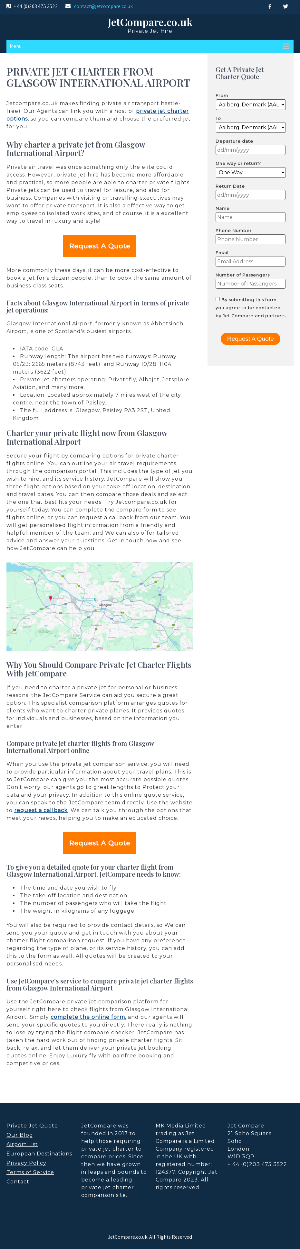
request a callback (41, 810)
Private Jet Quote (32, 1126)
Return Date (230, 186)
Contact (17, 1182)
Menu (16, 46)
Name (223, 208)
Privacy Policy (26, 1163)
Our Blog (19, 1135)
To (218, 118)
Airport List (22, 1144)
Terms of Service (30, 1172)
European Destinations (39, 1154)
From (222, 95)
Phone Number (234, 230)
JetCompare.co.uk (150, 22)
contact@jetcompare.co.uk (103, 6)
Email (222, 252)
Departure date (234, 141)
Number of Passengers (243, 275)
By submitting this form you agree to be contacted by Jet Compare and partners (250, 307)
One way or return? (238, 163)
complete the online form (88, 1017)
